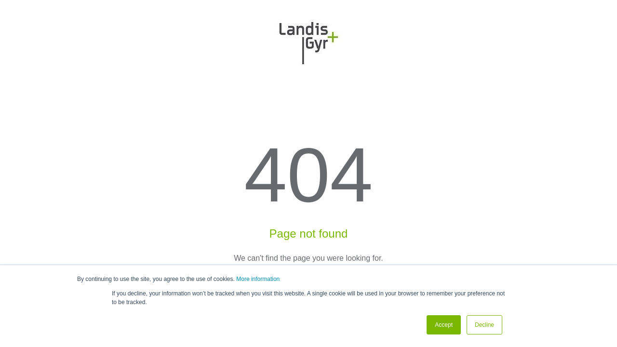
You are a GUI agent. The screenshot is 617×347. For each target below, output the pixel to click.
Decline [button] (484, 324)
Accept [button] (444, 324)
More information (258, 279)
